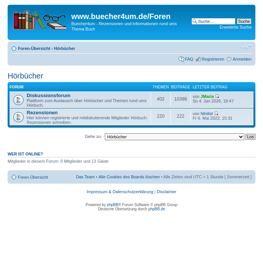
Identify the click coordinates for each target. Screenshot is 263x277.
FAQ (189, 59)
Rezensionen (42, 112)
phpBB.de (156, 209)
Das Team (85, 177)
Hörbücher (64, 48)
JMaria (207, 96)
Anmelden (242, 59)
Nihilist (206, 113)
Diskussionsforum (49, 95)
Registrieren (213, 59)
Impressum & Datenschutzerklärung (120, 191)
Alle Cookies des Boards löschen (129, 177)
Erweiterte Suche (236, 27)
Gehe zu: (93, 136)
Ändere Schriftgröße (246, 46)
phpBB (112, 205)
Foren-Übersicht (34, 48)
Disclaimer (166, 191)
